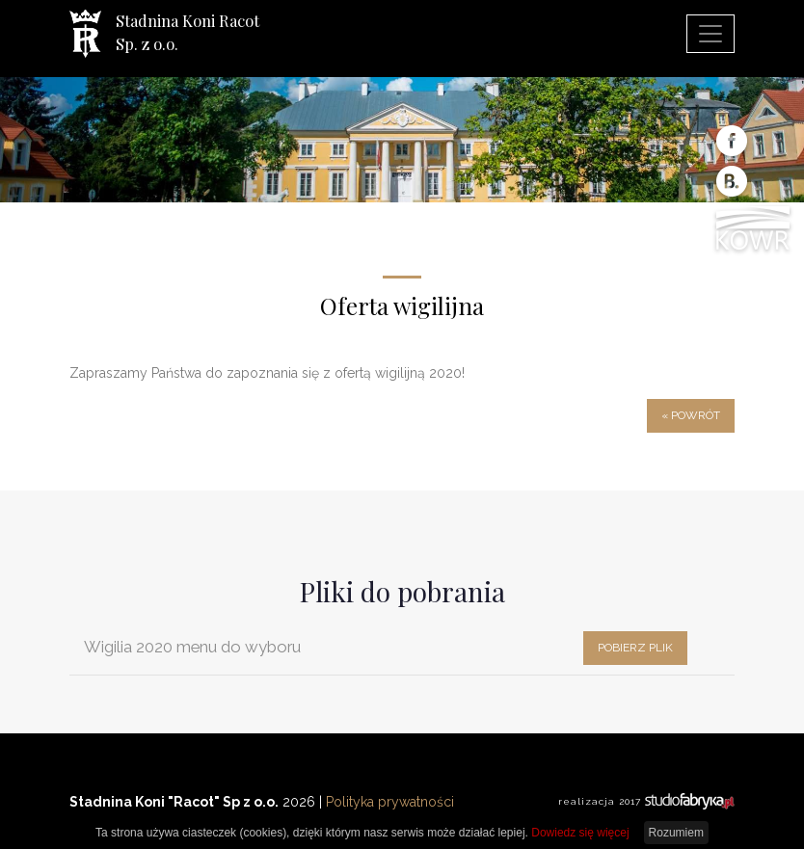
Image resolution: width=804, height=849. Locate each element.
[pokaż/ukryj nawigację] (710, 33)
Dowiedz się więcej (580, 832)
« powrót (690, 415)
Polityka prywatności (390, 801)
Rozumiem (676, 832)
